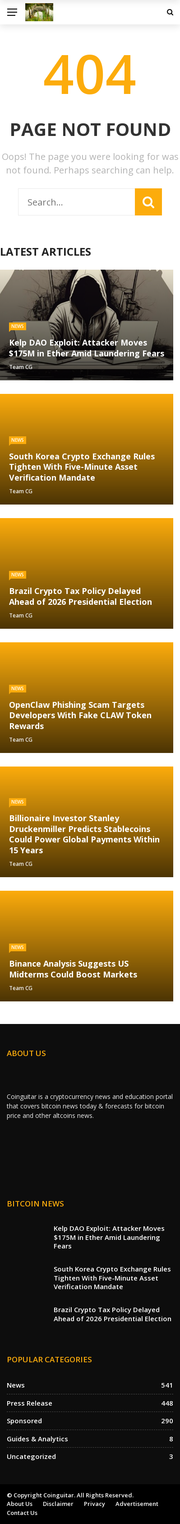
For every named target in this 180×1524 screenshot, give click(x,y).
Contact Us (22, 1513)
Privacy (94, 1504)
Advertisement (136, 1504)
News (17, 326)
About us (19, 1504)
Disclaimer (58, 1504)
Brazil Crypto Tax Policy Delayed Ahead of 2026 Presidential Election (112, 1314)
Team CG (20, 367)
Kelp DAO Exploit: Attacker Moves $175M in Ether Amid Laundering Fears (109, 1237)
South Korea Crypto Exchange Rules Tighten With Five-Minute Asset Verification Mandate (112, 1277)
